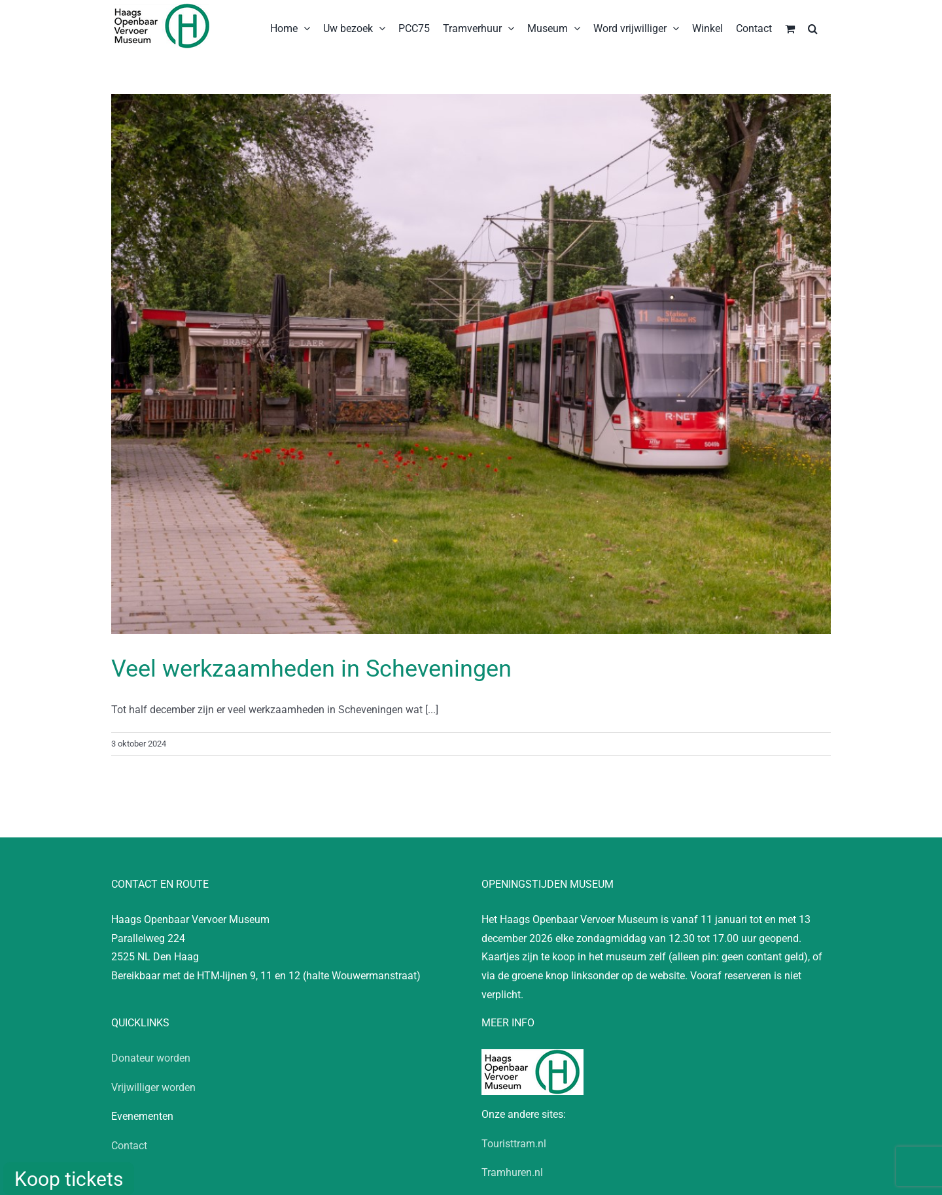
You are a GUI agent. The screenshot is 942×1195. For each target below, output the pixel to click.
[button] (813, 27)
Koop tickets (68, 1179)
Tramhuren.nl (512, 1172)
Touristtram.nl (513, 1143)
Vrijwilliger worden (153, 1087)
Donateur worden (150, 1058)
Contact (129, 1145)
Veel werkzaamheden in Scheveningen (311, 668)
